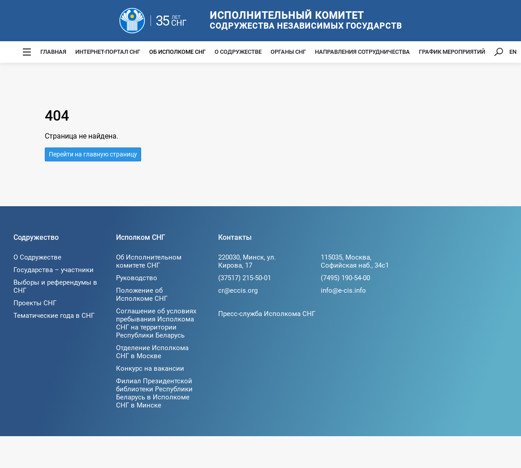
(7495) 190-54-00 (345, 278)
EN (513, 51)
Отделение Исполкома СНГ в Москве (152, 352)
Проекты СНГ (34, 303)
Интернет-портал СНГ (107, 51)
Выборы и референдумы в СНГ (55, 286)
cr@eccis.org (238, 290)
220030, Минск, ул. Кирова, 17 (247, 261)
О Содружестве (238, 51)
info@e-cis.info (343, 290)
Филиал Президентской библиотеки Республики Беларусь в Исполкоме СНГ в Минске (154, 393)
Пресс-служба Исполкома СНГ (266, 314)
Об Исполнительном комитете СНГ (148, 261)
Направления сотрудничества (362, 51)
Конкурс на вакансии (150, 368)
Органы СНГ (288, 51)
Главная (53, 51)
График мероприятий (452, 51)
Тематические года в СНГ (54, 316)
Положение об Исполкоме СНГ (142, 294)
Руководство (136, 278)
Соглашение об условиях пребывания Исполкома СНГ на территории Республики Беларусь (156, 323)
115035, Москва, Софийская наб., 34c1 (355, 261)
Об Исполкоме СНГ (177, 51)
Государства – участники (53, 270)
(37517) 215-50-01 (244, 278)
